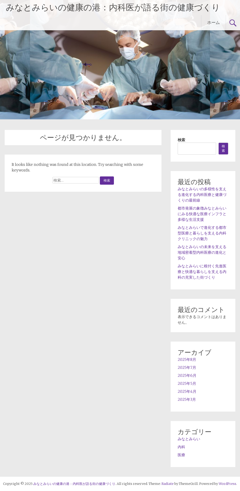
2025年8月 (187, 359)
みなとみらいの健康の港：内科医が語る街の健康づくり (113, 7)
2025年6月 (187, 375)
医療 (181, 454)
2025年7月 (187, 367)
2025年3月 (187, 399)
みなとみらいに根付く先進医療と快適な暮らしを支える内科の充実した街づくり (202, 272)
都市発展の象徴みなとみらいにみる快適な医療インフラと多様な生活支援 (202, 214)
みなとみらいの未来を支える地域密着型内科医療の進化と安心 (202, 252)
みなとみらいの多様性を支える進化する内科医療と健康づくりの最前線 (202, 195)
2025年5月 (187, 383)
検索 (181, 139)
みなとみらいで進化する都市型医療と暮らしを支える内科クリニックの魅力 (202, 233)
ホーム (213, 22)
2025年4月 (187, 391)
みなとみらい (189, 438)
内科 (181, 446)
